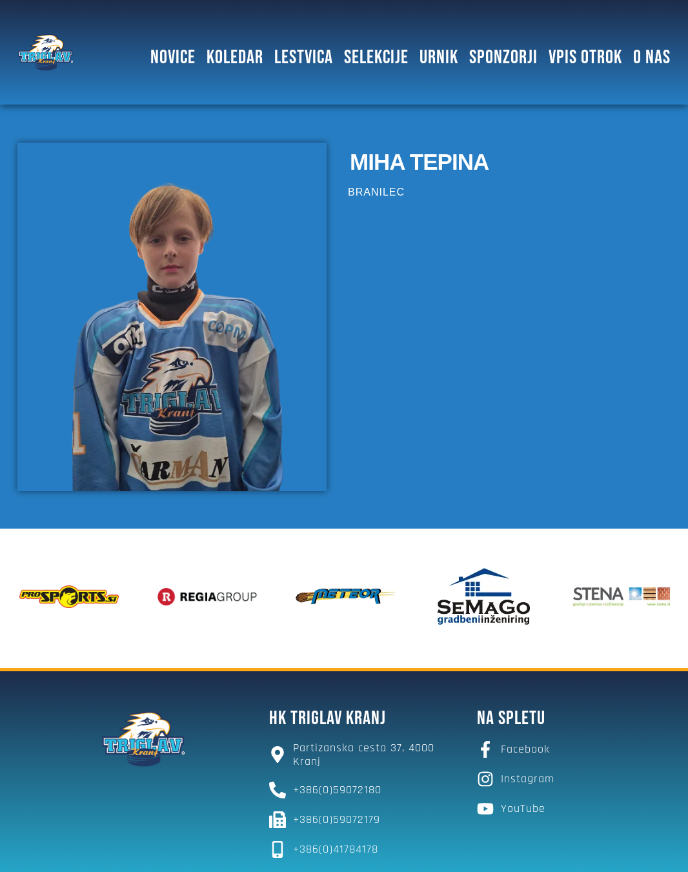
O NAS (652, 56)
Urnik (439, 56)
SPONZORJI (503, 56)
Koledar (235, 56)
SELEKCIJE (376, 56)
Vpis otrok (585, 56)
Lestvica (303, 56)
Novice (173, 56)
